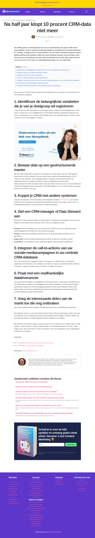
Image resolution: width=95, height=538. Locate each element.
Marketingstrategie (12, 495)
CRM (10, 20)
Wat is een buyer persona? (36, 486)
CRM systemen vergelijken (36, 502)
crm (49, 41)
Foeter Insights (82, 488)
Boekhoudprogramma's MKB (36, 517)
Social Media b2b (13, 499)
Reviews (42, 11)
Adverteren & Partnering (82, 482)
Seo (13, 497)
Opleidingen (57, 11)
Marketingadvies (59, 484)
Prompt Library (35, 497)
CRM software (65, 200)
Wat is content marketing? (36, 482)
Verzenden (71, 445)
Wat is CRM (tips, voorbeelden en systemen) (29, 346)
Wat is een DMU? (36, 488)
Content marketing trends (13, 484)
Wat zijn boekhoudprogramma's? (36, 515)
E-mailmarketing (36, 479)
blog (6, 20)
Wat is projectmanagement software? (36, 508)
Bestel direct (47, 5)
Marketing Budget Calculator (36, 495)
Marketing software (35, 523)
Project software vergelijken (35, 504)
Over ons (72, 11)
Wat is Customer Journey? (36, 484)
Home (2, 20)
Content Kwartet (59, 482)
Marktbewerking (13, 486)
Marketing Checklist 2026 (36, 490)
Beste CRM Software (36, 510)
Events (82, 486)
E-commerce (13, 482)
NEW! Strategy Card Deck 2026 (46, 2)
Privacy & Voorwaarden (82, 484)
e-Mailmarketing (13, 501)
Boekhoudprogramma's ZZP (36, 519)
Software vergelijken (36, 521)
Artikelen (28, 11)
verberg (24, 67)
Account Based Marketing (13, 503)
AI (12, 479)
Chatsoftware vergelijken (36, 506)
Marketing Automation (13, 488)
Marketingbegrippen (36, 493)
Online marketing (13, 490)
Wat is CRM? (36, 513)
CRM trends (13, 493)
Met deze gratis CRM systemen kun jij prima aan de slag (33, 343)
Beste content (82, 490)
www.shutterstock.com (29, 351)
